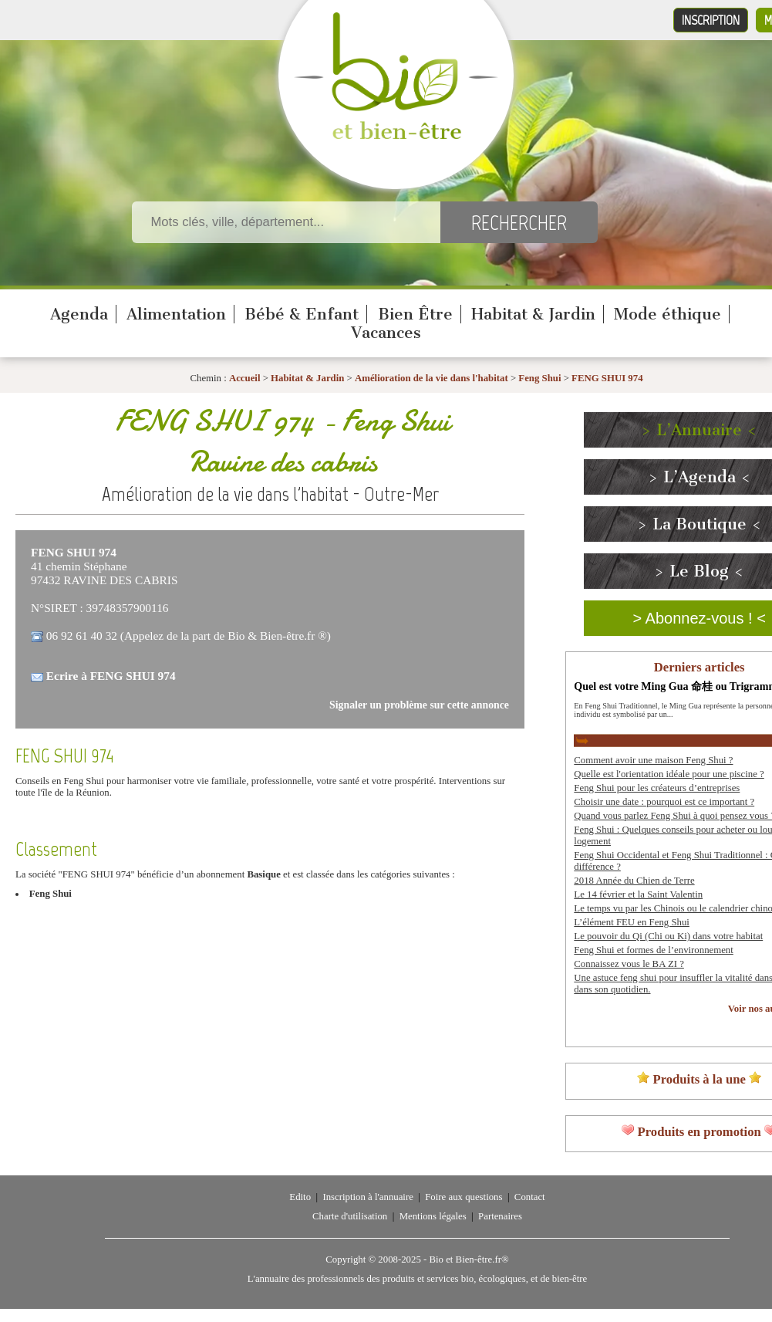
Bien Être (415, 314)
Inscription (711, 20)
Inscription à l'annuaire (367, 1197)
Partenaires (500, 1216)
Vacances (386, 332)
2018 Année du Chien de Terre (634, 880)
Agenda (79, 314)
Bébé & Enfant (301, 314)
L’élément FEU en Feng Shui (631, 922)
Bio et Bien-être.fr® (468, 1259)
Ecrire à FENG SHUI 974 (111, 675)
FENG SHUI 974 (606, 378)
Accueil (245, 378)
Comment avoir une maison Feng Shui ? (653, 760)
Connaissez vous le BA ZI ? (629, 964)
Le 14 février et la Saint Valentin (638, 894)
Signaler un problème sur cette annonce (419, 705)
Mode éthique (667, 314)
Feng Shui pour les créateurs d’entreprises (657, 788)
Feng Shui (539, 378)
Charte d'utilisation (349, 1216)
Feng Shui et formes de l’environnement (653, 950)
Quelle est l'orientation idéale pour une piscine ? (669, 774)
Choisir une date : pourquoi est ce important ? (664, 801)
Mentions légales (433, 1216)
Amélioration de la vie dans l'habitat (431, 378)
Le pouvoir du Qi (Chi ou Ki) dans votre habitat (668, 936)
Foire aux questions (463, 1197)
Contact (529, 1197)
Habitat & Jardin (533, 314)
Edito (300, 1197)
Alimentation (176, 314)
